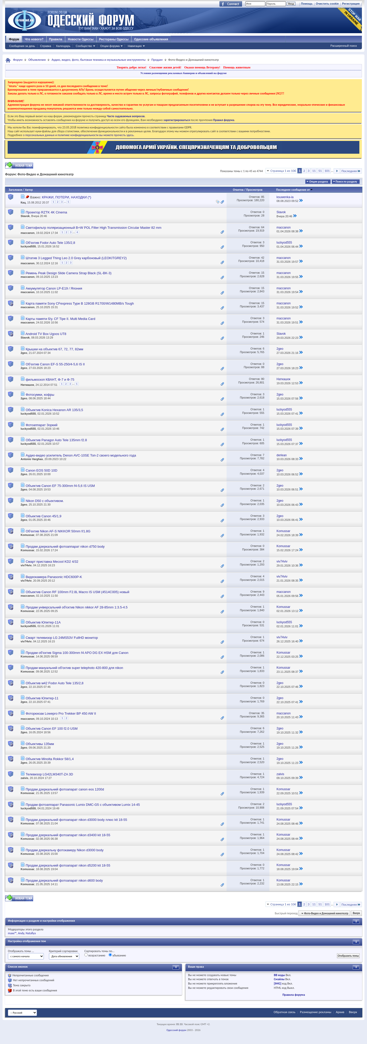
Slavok (25, 216)
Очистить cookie (327, 3)
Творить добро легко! (131, 67)
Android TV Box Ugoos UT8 (45, 334)
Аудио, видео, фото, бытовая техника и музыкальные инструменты (98, 60)
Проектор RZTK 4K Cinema (46, 212)
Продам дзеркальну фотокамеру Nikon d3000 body (65, 850)
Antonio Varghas (32, 459)
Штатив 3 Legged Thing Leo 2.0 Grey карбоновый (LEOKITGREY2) (76, 258)
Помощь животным (237, 67)
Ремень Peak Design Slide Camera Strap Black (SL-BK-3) (69, 273)
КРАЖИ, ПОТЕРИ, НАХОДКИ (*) (66, 197)
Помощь (306, 3)
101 (327, 171)
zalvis (24, 777)
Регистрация (351, 3)
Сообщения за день (22, 45)
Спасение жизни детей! (165, 67)
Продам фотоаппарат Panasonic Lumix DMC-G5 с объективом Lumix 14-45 (83, 805)
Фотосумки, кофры (40, 395)
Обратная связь (284, 1012)
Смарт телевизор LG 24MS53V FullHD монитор (62, 638)
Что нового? (34, 39)
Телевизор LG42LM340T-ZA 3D (49, 774)
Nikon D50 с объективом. (45, 501)
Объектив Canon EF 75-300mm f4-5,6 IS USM (60, 486)
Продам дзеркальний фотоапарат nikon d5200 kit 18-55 (68, 865)
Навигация (134, 45)
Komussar (27, 534)
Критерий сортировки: (63, 951)
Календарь (63, 45)
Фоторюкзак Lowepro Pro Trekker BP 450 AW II (61, 713)
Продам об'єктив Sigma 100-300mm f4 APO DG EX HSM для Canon (77, 653)
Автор (29, 189)
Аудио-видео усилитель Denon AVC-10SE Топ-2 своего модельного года (81, 455)
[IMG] (277, 983)
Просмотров (254, 189)
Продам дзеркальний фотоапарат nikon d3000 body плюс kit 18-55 (76, 820)
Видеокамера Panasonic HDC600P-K (54, 577)
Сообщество (84, 45)
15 (262, 272)
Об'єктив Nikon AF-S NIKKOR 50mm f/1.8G (58, 531)
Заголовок (15, 189)
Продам (157, 60)
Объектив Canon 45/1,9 (43, 516)
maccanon (27, 232)
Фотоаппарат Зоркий (42, 425)
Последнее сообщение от (294, 189)
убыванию (117, 955)
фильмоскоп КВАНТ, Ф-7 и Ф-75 (50, 379)
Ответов (238, 189)
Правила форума (293, 995)
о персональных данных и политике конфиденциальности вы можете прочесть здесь (78, 135)
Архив (340, 1012)
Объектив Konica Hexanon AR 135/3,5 (54, 410)
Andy (21, 933)
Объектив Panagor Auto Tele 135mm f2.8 (56, 440)
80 (262, 378)
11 (314, 171)
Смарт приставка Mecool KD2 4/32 (52, 561)
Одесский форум (176, 1030)
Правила (55, 39)
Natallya (31, 933)
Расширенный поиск (343, 45)
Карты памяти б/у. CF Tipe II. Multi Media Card (60, 319)
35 (262, 713)
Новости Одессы (80, 39)
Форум (14, 39)
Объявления (37, 60)
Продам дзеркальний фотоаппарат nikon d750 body (65, 546)
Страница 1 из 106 (283, 171)
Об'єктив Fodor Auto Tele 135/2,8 (50, 243)
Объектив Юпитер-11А (43, 622)
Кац (23, 202)
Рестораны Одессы (114, 39)
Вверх (356, 913)
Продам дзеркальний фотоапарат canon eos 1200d (65, 789)
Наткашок (27, 384)
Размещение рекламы (315, 1012)
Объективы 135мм (40, 744)
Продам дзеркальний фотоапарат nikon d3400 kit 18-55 (68, 835)
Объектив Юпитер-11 (42, 698)
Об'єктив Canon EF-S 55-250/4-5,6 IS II (55, 364)
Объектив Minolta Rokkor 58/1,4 (50, 759)
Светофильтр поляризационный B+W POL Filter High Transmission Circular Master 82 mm (94, 228)
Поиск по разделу (346, 181)
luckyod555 (28, 246)
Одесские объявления (151, 39)
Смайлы (279, 979)
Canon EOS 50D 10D (41, 470)
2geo (24, 352)
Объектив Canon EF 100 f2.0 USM (52, 728)
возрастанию (94, 955)
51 (320, 171)
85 (262, 196)
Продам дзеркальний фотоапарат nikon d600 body (64, 880)
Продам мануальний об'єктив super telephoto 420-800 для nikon (74, 668)
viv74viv (26, 565)
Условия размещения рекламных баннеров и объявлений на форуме (183, 73)
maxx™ (12, 933)
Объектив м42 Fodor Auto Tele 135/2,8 (55, 683)
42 (262, 257)
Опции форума (110, 45)
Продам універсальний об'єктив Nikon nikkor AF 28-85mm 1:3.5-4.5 (77, 607)
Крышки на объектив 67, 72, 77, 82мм (54, 349)
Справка (45, 45)
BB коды (279, 975)
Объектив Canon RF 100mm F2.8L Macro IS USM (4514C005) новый (77, 592)
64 (262, 227)
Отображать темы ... (21, 951)
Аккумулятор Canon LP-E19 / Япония (54, 288)
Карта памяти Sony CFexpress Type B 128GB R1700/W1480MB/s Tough (80, 303)
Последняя (351, 171)
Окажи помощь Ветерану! (202, 67)
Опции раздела (318, 181)
